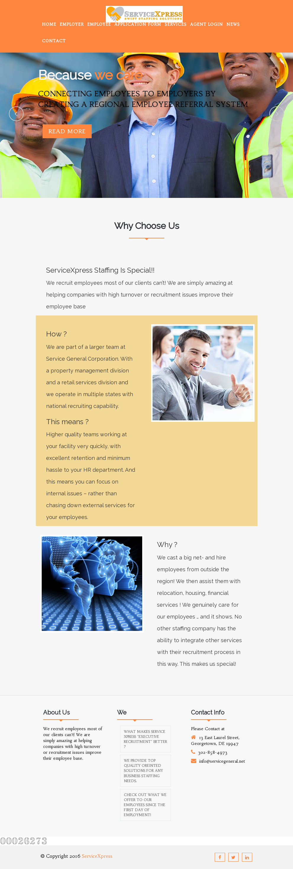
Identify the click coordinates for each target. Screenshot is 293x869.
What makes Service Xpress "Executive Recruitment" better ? (145, 739)
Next (276, 113)
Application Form (137, 24)
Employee (99, 24)
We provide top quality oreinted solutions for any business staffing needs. (143, 770)
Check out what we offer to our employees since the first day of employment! (145, 804)
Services (176, 24)
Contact (54, 40)
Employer (72, 24)
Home (49, 24)
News (233, 24)
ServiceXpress (97, 856)
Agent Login (206, 24)
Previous (16, 113)
